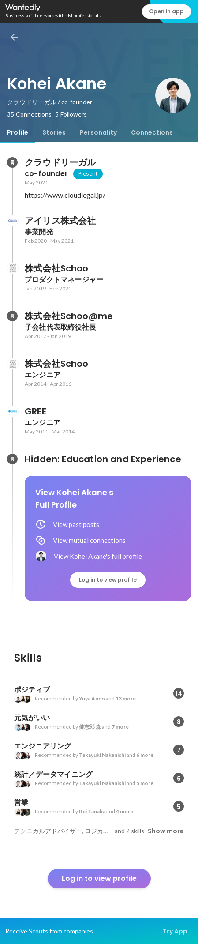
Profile (17, 132)
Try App (175, 931)
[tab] (17, 132)
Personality (98, 132)
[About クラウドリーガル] (12, 162)
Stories (54, 132)
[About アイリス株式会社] (12, 220)
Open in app (166, 11)
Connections (152, 132)
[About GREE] (12, 411)
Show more (166, 831)
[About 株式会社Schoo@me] (12, 316)
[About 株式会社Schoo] (12, 268)
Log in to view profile (108, 579)
